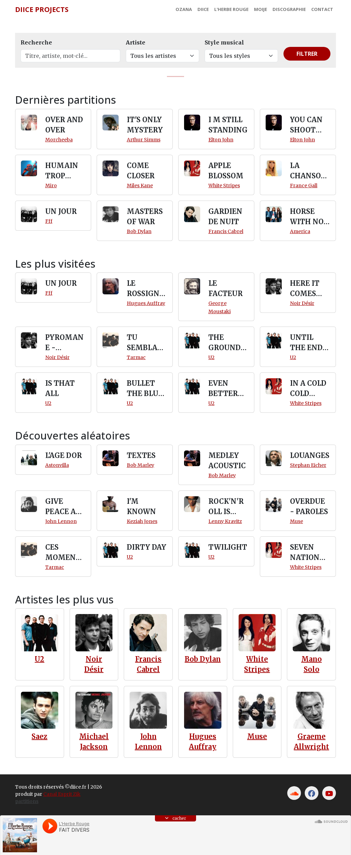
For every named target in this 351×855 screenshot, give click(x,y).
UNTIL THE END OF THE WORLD (306, 343)
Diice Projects (42, 9)
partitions (26, 801)
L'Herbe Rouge (231, 9)
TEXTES (141, 455)
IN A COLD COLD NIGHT (308, 389)
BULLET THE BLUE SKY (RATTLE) (145, 389)
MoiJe (260, 9)
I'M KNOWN (141, 506)
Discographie (289, 9)
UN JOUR (61, 211)
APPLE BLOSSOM (225, 170)
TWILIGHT (227, 547)
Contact (322, 9)
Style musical (224, 42)
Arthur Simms (143, 140)
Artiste (135, 42)
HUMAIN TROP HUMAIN (61, 171)
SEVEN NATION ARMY (304, 553)
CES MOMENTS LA (65, 553)
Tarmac (136, 357)
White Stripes (224, 185)
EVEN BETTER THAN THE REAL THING (227, 389)
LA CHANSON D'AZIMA (308, 171)
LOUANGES (309, 455)
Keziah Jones (142, 521)
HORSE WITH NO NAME (307, 217)
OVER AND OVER (64, 124)
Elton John (220, 140)
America (300, 231)
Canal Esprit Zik (62, 794)
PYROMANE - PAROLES (64, 343)
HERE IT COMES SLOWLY (304, 289)
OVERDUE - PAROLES (309, 506)
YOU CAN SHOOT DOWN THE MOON (306, 125)
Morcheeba (59, 140)
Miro (51, 185)
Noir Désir (302, 303)
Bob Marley (140, 465)
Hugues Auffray (146, 303)
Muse (296, 521)
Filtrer (306, 54)
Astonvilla (57, 465)
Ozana (184, 9)
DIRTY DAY (146, 547)
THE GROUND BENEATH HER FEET (226, 343)
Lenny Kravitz (225, 521)
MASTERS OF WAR (145, 216)
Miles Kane (140, 185)
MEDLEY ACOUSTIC (227, 460)
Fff (48, 221)
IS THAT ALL (60, 388)
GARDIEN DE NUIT (225, 216)
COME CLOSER (141, 170)
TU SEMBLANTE (145, 343)
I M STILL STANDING (227, 124)
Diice (203, 9)
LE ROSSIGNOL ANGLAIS (146, 289)
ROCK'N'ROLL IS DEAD (226, 507)
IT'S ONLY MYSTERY (145, 124)
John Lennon (61, 521)
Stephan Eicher (308, 465)
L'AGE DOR (63, 455)
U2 (211, 357)
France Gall (303, 185)
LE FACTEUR (225, 288)
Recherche (36, 42)
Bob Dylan (139, 231)
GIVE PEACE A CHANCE (60, 507)
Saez (39, 736)
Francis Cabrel (225, 231)
